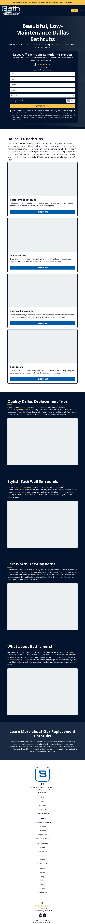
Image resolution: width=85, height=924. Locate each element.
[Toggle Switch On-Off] (70, 101)
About (42, 872)
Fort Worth (42, 851)
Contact (42, 801)
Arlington (42, 855)
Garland (43, 859)
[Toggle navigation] (81, 10)
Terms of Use (64, 117)
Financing (42, 809)
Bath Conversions (42, 838)
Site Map (47, 920)
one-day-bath (32, 572)
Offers (42, 880)
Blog (42, 876)
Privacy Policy (16, 119)
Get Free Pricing (43, 106)
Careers (43, 889)
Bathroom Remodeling (42, 822)
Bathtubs (42, 830)
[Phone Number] (74, 10)
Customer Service (42, 813)
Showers (42, 826)
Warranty (42, 805)
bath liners (70, 652)
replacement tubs (22, 409)
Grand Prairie (42, 863)
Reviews (42, 885)
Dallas (42, 847)
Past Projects (42, 893)
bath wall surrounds (22, 490)
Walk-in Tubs (42, 834)
